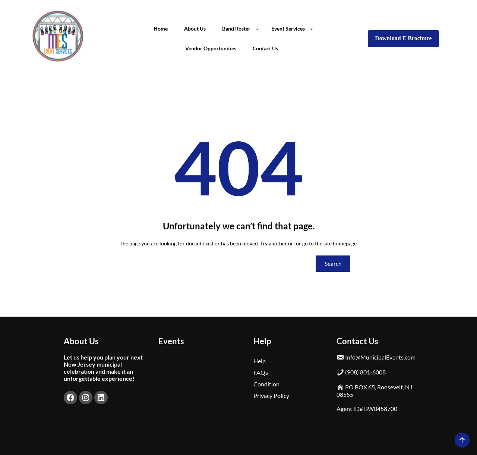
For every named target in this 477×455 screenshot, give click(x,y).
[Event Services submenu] (311, 28)
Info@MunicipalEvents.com (380, 357)
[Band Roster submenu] (257, 28)
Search (333, 263)
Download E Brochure (403, 38)
